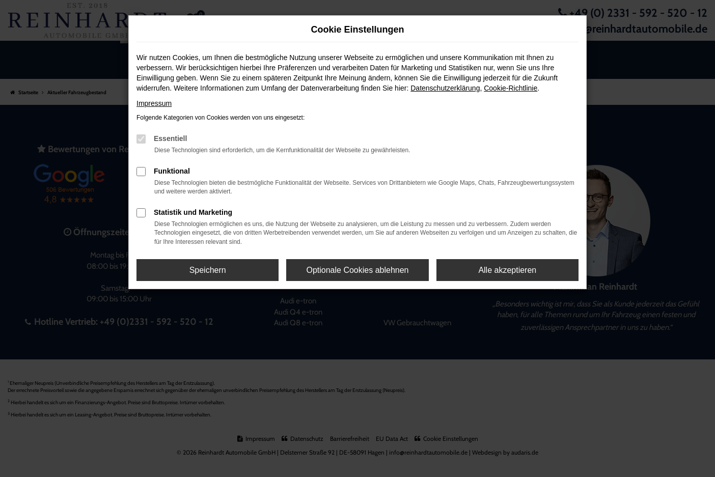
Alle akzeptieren (507, 270)
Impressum (154, 103)
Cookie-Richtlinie (510, 88)
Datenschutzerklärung (445, 88)
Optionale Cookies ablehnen (357, 270)
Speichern (207, 270)
